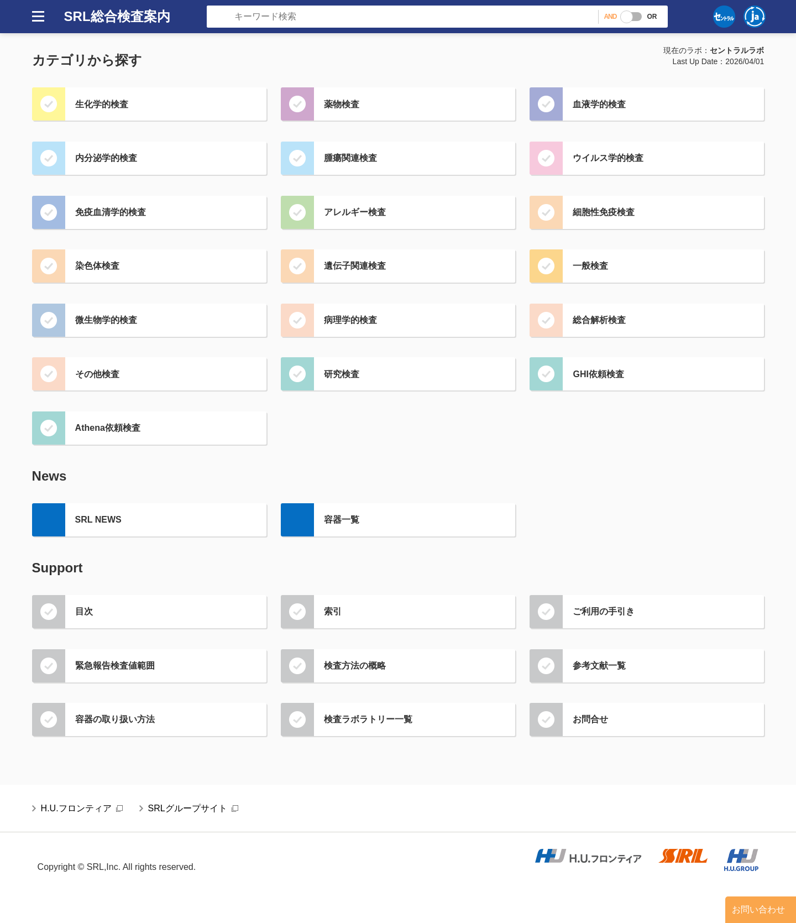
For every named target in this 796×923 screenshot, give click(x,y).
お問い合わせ (758, 909)
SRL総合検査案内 (117, 16)
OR (652, 16)
